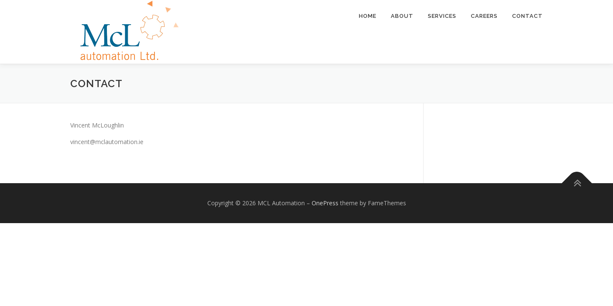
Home (367, 16)
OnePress (325, 203)
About (402, 16)
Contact (527, 16)
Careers (484, 16)
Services (442, 16)
